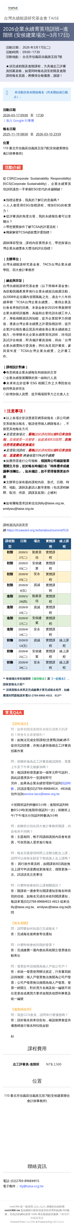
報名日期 (9, 129)
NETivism (58, 1222)
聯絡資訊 (37, 1166)
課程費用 (37, 1048)
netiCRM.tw (12, 1210)
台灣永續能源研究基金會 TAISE (31, 18)
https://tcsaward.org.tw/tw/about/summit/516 (37, 530)
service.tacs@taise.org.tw (41, 794)
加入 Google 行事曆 (19, 120)
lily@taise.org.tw (31, 1186)
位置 (6, 143)
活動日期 (9, 110)
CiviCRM (30, 1222)
